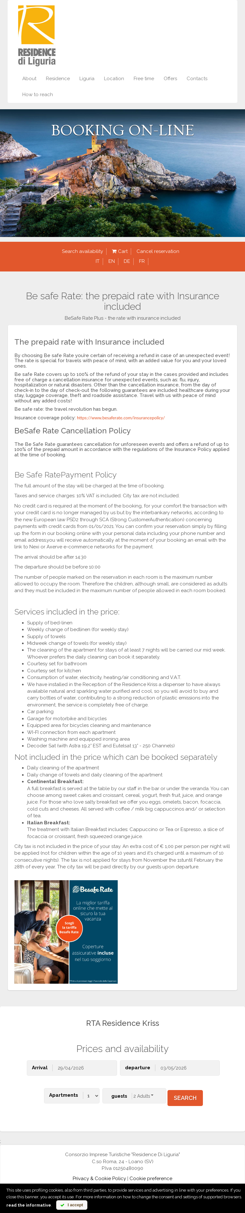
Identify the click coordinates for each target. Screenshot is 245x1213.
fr (142, 261)
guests (119, 1096)
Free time (144, 78)
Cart (120, 251)
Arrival (40, 1068)
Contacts (197, 78)
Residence (58, 78)
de (127, 261)
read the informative (28, 1205)
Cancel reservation (158, 251)
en (111, 261)
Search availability (82, 251)
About (29, 78)
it (98, 261)
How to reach (37, 94)
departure (137, 1068)
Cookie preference (151, 1178)
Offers (170, 78)
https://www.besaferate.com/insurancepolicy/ (121, 418)
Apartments (63, 1095)
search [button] (185, 1098)
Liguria (86, 78)
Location (114, 78)
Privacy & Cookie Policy (99, 1178)
